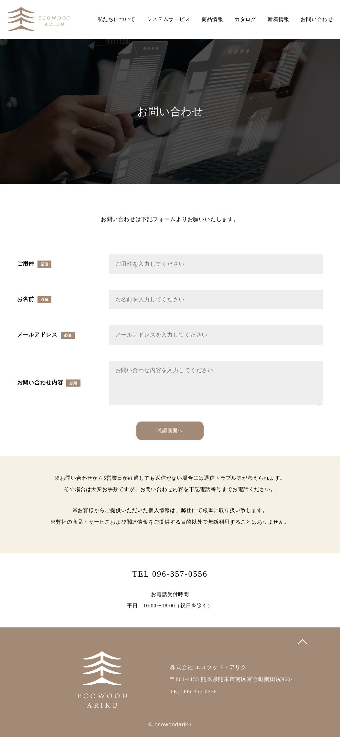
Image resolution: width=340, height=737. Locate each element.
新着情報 (278, 19)
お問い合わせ (317, 19)
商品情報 (212, 19)
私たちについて (117, 19)
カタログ (245, 19)
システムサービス (168, 19)
